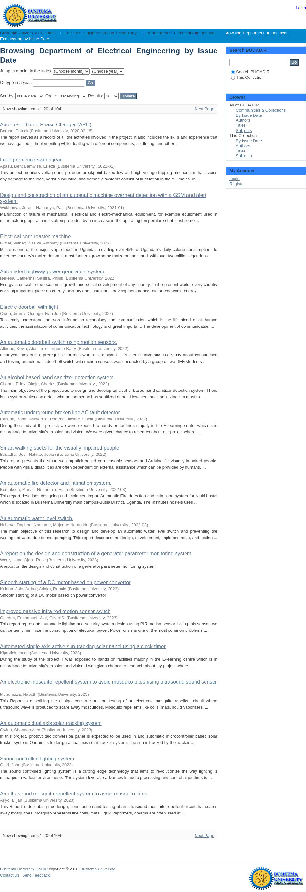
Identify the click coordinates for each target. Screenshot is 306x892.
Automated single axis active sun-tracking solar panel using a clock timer (83, 646)
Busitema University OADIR (24, 869)
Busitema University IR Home (27, 33)
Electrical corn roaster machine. (36, 236)
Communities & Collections (261, 110)
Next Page (204, 108)
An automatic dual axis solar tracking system (51, 723)
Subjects (244, 130)
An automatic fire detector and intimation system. (55, 483)
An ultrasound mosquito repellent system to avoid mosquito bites (73, 793)
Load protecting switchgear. (31, 159)
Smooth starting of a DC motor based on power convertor (65, 582)
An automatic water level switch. (36, 518)
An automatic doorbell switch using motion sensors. (58, 342)
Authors (243, 120)
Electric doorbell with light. (30, 307)
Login (301, 7)
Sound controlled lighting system (37, 758)
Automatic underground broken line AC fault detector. (60, 412)
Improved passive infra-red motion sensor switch (55, 611)
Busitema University (98, 869)
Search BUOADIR (250, 71)
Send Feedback (36, 875)
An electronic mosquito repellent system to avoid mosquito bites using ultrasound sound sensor (108, 682)
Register (237, 183)
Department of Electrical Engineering (180, 33)
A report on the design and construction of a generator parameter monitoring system (95, 553)
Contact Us (9, 875)
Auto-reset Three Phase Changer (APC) (45, 124)
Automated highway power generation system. (53, 271)
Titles (241, 125)
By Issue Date (249, 115)
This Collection (247, 77)
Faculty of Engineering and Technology (100, 33)
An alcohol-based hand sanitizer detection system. (57, 377)
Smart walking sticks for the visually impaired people (59, 448)
